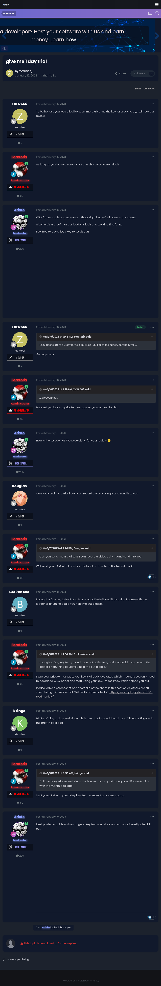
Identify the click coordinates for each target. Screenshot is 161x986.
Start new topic (145, 88)
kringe (19, 710)
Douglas (19, 486)
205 (20, 248)
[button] (4, 35)
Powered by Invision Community (80, 980)
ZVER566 (25, 71)
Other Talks (48, 76)
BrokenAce (19, 591)
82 (20, 196)
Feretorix (79, 336)
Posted (51, 104)
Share (120, 73)
